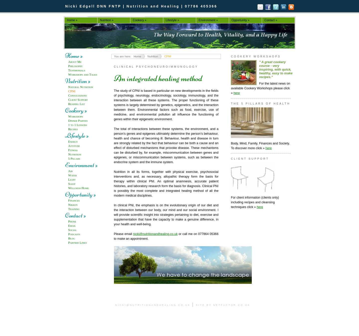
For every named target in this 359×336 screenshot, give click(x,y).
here (237, 93)
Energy (73, 141)
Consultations (77, 95)
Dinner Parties (78, 120)
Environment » (208, 20)
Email (72, 225)
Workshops (75, 116)
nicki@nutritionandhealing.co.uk (155, 234)
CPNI (72, 91)
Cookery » (140, 20)
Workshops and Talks (82, 74)
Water (72, 175)
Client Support (78, 100)
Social (72, 230)
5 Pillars (74, 158)
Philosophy (75, 66)
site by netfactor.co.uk (223, 305)
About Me (75, 62)
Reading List (76, 104)
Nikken (73, 205)
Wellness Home (78, 188)
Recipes (73, 129)
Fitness (73, 150)
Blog (71, 238)
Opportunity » (241, 20)
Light (72, 179)
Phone (72, 221)
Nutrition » (107, 20)
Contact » (271, 20)
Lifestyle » (172, 20)
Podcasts (74, 234)
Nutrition (74, 154)
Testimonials (76, 70)
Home (137, 56)
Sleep (72, 184)
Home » (72, 20)
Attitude (74, 146)
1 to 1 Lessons (77, 125)
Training (74, 209)
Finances (74, 200)
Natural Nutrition (80, 87)
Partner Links (77, 242)
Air (70, 171)
